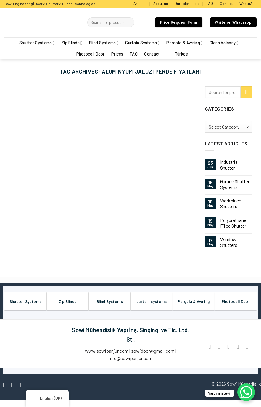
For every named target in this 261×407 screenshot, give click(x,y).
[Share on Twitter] (219, 346)
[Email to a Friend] (228, 346)
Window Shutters (228, 242)
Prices (117, 53)
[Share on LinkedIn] (247, 346)
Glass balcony (224, 43)
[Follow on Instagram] (14, 385)
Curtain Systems (142, 43)
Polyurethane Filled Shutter (233, 222)
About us (160, 3)
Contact (226, 3)
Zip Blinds (71, 43)
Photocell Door (90, 53)
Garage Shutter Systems (234, 184)
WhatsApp (248, 3)
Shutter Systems (37, 43)
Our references (187, 3)
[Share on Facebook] (210, 346)
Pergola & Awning (184, 43)
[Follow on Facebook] (4, 385)
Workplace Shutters (230, 203)
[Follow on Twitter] (23, 385)
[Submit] (128, 22)
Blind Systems (104, 43)
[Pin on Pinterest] (238, 346)
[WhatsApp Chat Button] (246, 392)
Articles (139, 3)
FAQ (209, 3)
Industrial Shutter (229, 164)
